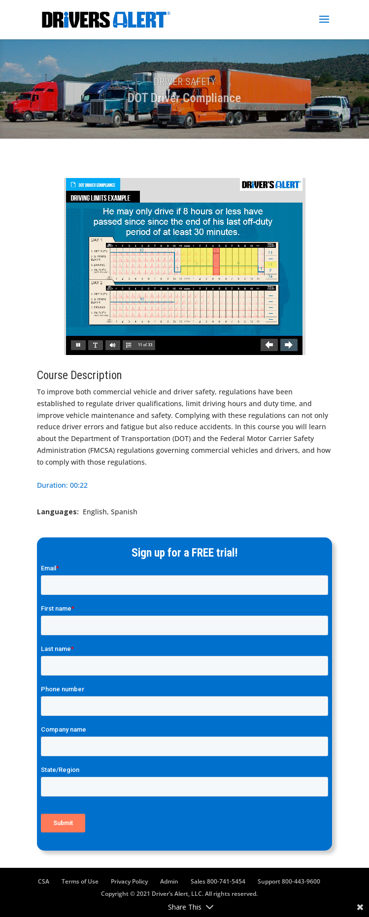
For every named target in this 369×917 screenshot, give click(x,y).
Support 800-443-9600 (289, 881)
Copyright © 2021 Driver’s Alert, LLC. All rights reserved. (179, 893)
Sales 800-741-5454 (218, 881)
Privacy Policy (129, 881)
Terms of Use (80, 881)
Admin (169, 881)
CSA (43, 881)
